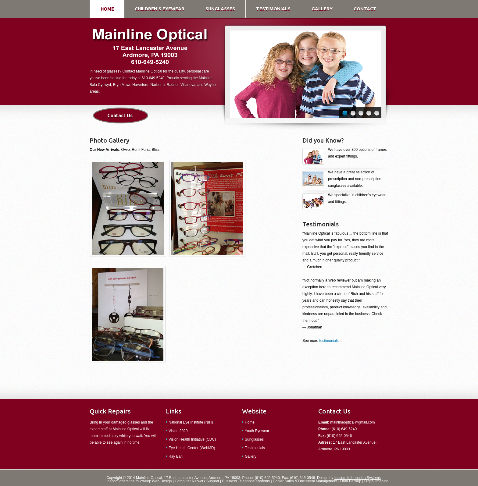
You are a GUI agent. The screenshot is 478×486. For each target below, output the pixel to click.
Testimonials (255, 448)
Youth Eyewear (257, 431)
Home (250, 422)
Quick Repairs (110, 411)
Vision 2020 (178, 431)
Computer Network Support (197, 481)
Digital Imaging (376, 481)
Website (254, 411)
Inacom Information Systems (357, 478)
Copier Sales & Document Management (305, 481)
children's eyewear (159, 8)
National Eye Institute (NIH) (191, 422)
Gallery (250, 456)
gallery (322, 8)
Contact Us (120, 115)
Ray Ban (176, 456)
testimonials (273, 8)
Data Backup (350, 481)
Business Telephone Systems (246, 481)
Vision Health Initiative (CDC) (192, 439)
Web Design (162, 481)
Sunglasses (254, 439)
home (107, 8)
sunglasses (220, 8)
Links (173, 411)
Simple (150, 47)
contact (365, 8)
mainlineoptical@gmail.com (352, 422)
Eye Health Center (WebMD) (192, 448)
